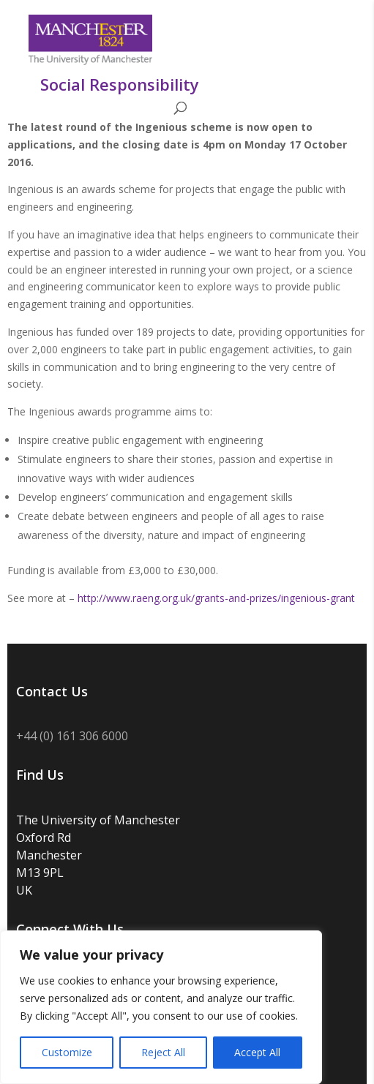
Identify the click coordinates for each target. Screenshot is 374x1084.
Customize (67, 1052)
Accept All (257, 1052)
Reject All (163, 1052)
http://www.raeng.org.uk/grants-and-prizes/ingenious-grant (216, 598)
